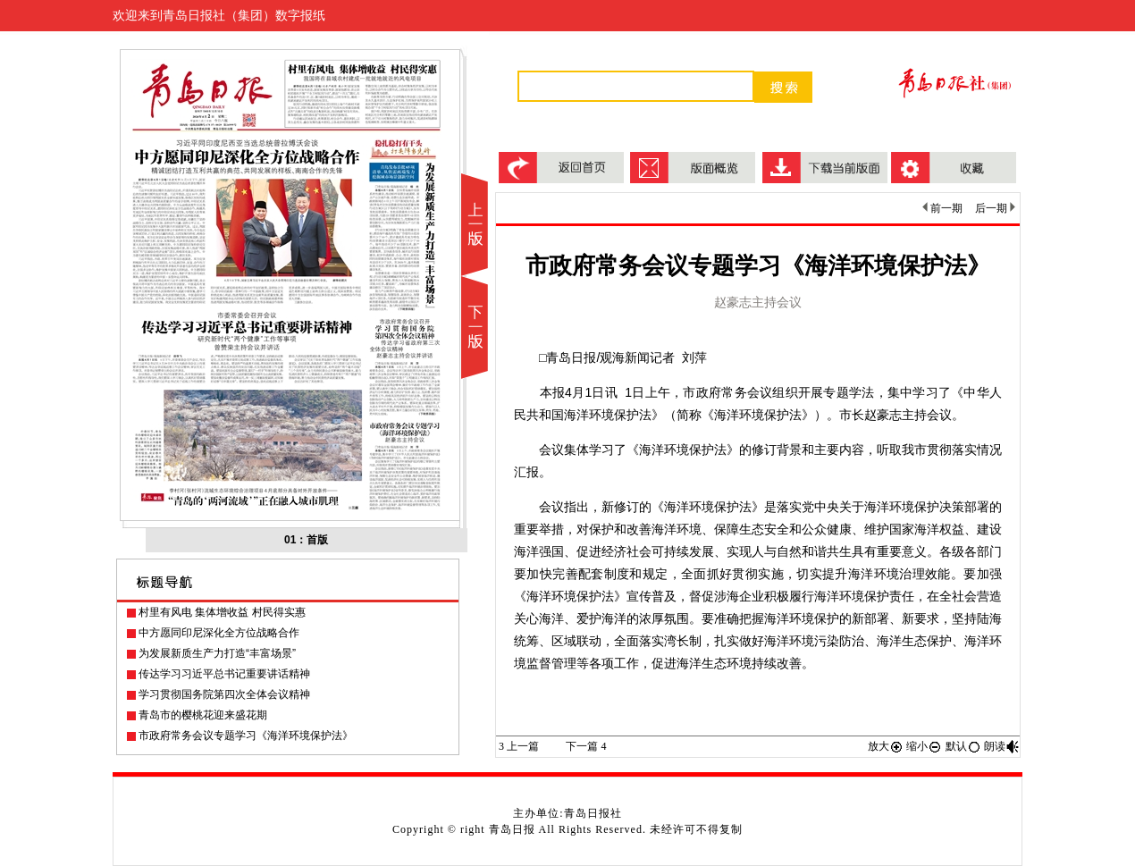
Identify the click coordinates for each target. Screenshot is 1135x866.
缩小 (924, 746)
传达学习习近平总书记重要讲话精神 (224, 674)
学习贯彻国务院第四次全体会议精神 (224, 694)
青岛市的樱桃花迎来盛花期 (203, 715)
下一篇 (586, 746)
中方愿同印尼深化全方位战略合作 (219, 632)
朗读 (1002, 746)
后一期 (995, 208)
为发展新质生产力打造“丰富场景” (217, 653)
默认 (963, 746)
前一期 (942, 208)
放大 (886, 746)
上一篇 (519, 746)
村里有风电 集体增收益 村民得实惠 (222, 612)
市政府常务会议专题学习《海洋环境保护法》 (246, 735)
